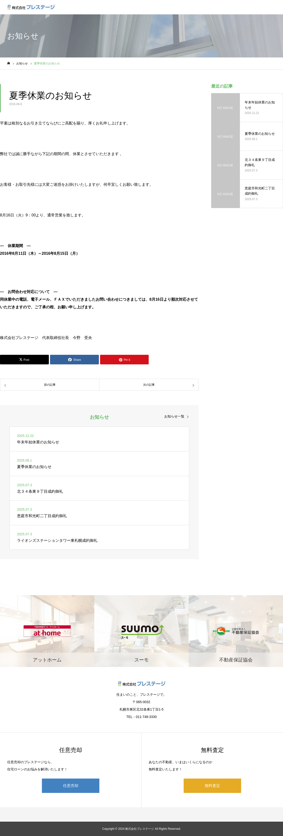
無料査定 (212, 786)
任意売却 (70, 786)
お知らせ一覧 (174, 416)
